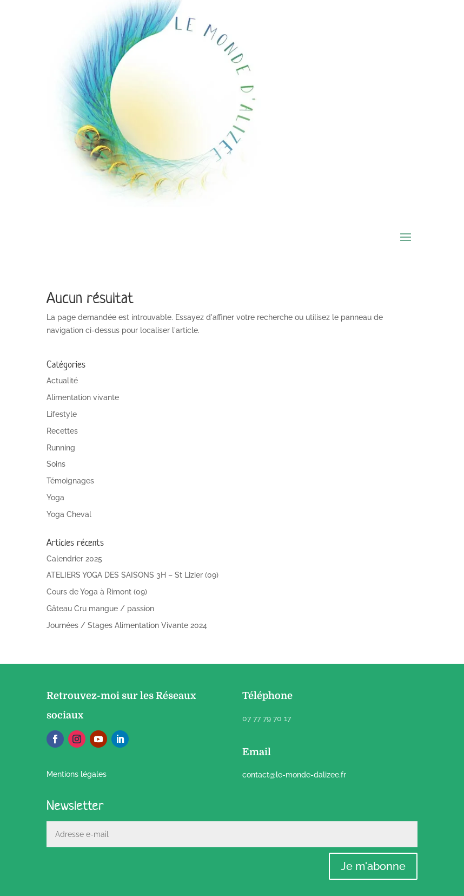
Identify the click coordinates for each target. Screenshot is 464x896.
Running (61, 447)
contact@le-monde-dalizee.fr (294, 774)
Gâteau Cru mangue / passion (100, 608)
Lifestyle (62, 414)
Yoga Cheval (69, 514)
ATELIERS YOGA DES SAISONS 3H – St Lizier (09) (132, 575)
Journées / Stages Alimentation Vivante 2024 (127, 625)
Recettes (62, 431)
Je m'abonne (373, 866)
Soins (56, 464)
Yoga (55, 497)
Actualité (62, 380)
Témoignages (70, 480)
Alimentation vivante (83, 397)
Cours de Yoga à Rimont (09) (97, 591)
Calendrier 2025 (74, 558)
